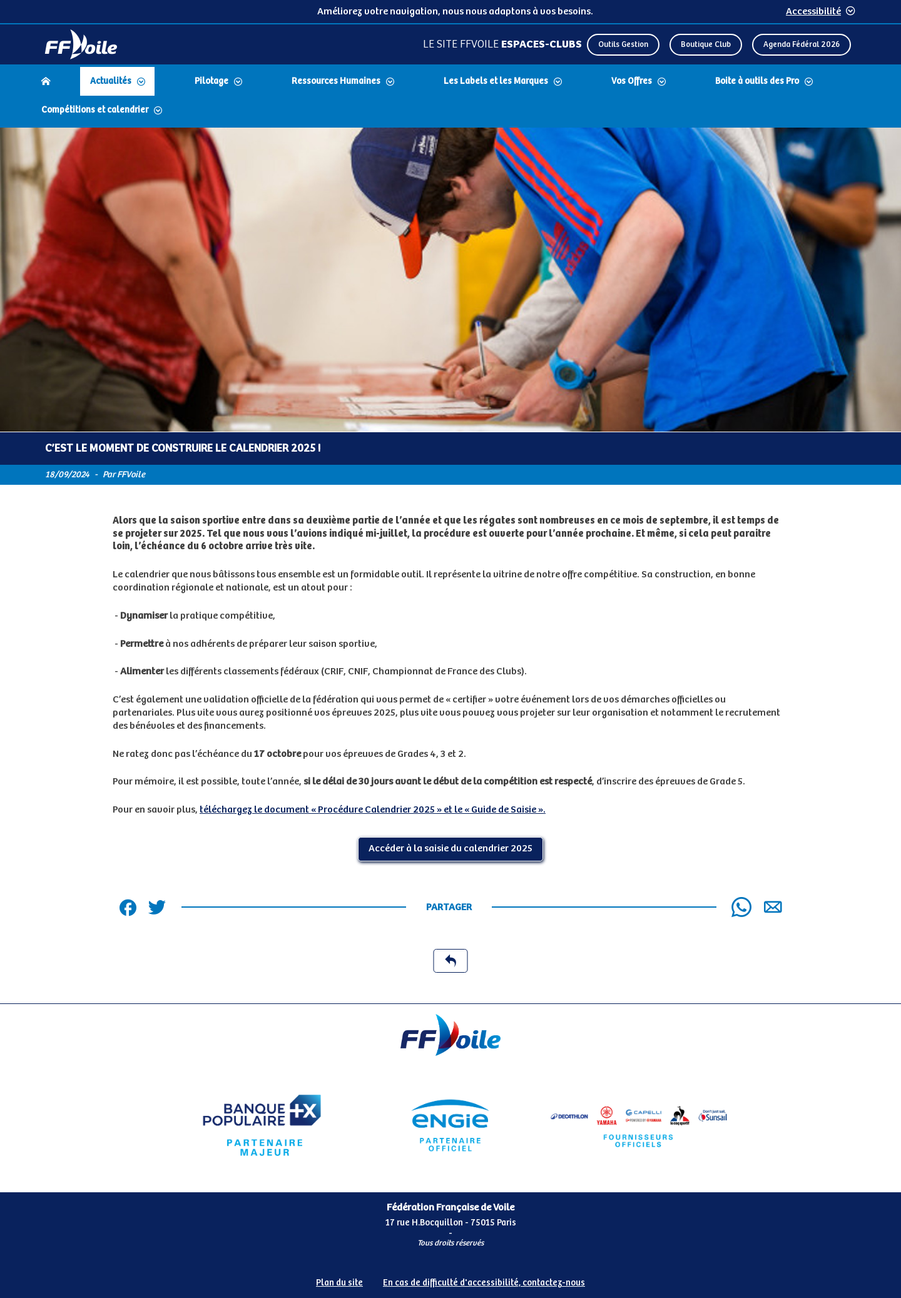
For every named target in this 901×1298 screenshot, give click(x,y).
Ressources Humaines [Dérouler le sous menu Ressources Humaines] (336, 81)
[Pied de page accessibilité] (450, 1278)
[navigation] (450, 97)
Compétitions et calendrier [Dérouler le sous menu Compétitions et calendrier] (94, 110)
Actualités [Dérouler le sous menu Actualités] (110, 81)
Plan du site (339, 1283)
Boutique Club (706, 44)
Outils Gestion (623, 44)
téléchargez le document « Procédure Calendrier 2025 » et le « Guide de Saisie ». (373, 809)
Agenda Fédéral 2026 (801, 44)
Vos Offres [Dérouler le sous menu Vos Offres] (631, 81)
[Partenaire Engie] (450, 1125)
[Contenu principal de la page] (450, 566)
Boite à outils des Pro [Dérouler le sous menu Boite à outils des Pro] (757, 81)
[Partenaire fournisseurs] (639, 1125)
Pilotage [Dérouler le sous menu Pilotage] (211, 81)
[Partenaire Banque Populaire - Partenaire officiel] (262, 1125)
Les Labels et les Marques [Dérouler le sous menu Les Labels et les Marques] (496, 81)
